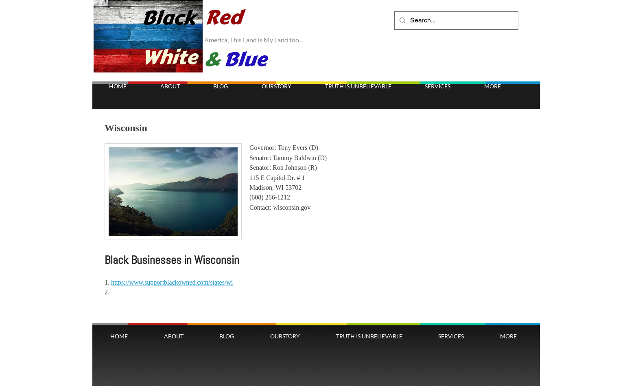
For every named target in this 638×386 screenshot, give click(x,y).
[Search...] (455, 20)
